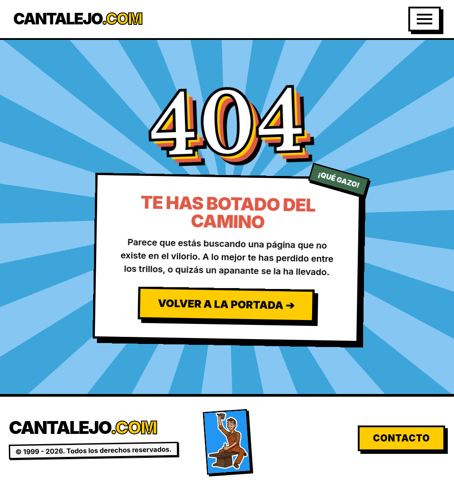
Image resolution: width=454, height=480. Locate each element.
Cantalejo (77, 19)
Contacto (401, 438)
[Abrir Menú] (424, 19)
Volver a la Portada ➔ (226, 304)
